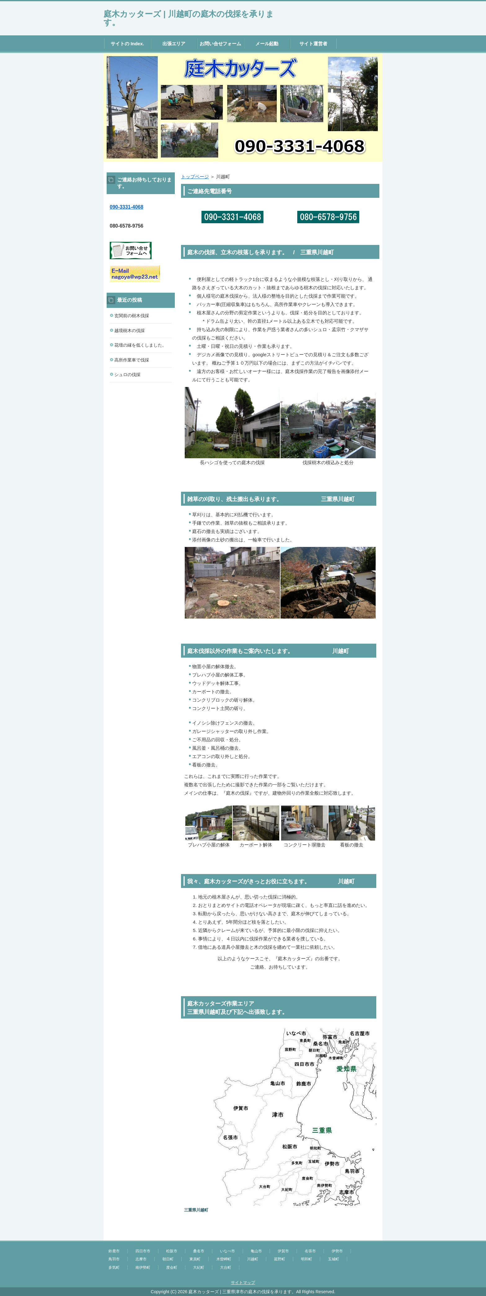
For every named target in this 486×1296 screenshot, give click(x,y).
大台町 (225, 1267)
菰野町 (279, 1259)
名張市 (310, 1251)
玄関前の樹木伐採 (131, 315)
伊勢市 (337, 1251)
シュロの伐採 (127, 374)
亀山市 (256, 1251)
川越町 (252, 1259)
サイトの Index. (127, 43)
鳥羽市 (114, 1259)
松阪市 (171, 1251)
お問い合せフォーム (220, 43)
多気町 (114, 1267)
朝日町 (168, 1259)
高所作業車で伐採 (131, 359)
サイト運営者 (313, 43)
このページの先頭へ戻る (363, 1237)
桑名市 (198, 1251)
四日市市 (142, 1251)
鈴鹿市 (114, 1251)
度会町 (171, 1267)
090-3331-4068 (126, 207)
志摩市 (141, 1259)
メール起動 (267, 43)
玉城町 (333, 1259)
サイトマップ (243, 1282)
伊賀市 (283, 1251)
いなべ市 (227, 1251)
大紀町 (198, 1267)
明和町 (306, 1259)
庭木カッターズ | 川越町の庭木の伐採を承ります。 (189, 18)
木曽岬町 (223, 1259)
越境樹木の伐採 (129, 330)
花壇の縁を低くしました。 (140, 345)
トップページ (195, 176)
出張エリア (174, 43)
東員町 (195, 1259)
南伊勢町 (142, 1267)
